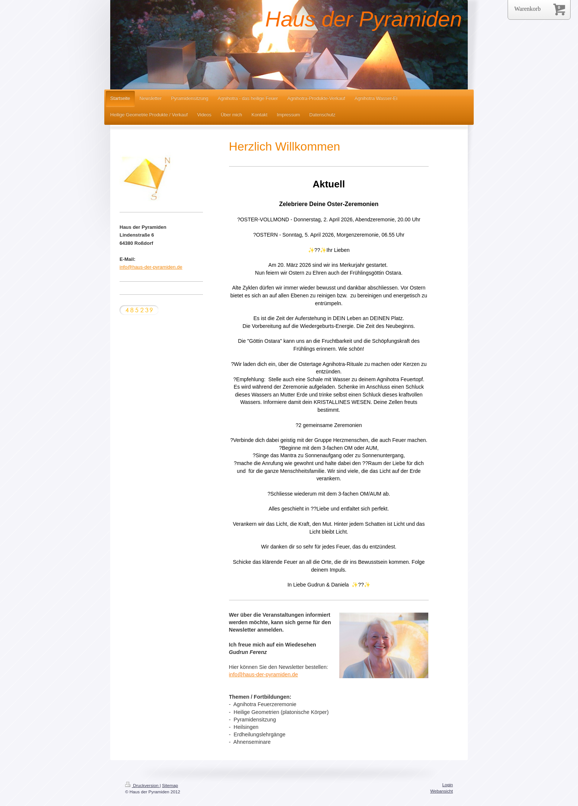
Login (447, 784)
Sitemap (170, 785)
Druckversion (142, 785)
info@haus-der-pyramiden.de (151, 267)
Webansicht (441, 790)
